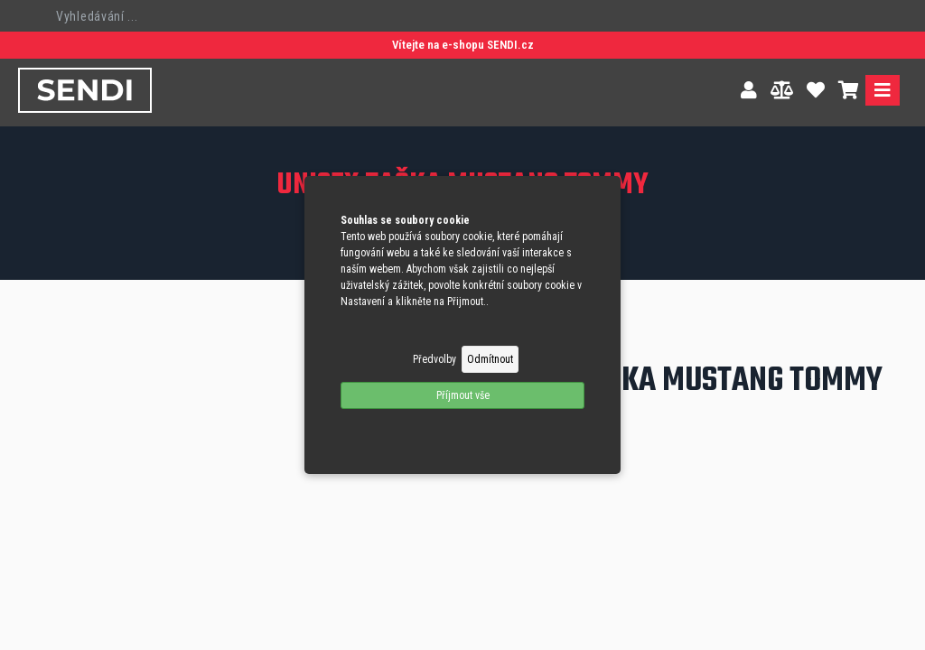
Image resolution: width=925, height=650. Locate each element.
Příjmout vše (463, 395)
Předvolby (434, 359)
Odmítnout (490, 359)
